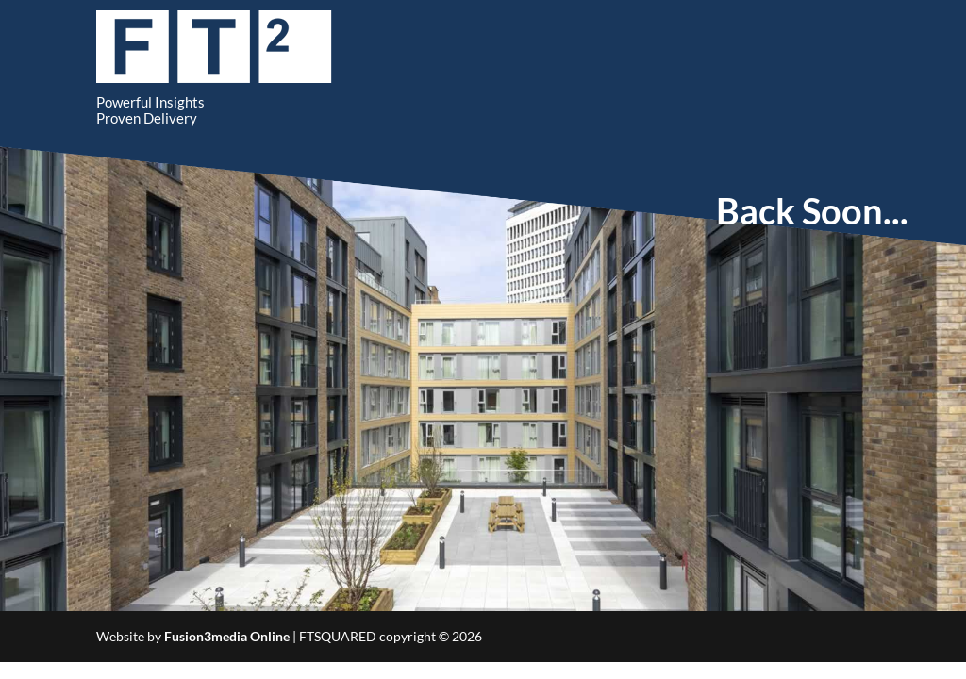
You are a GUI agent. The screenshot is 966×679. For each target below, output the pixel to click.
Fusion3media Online (227, 636)
